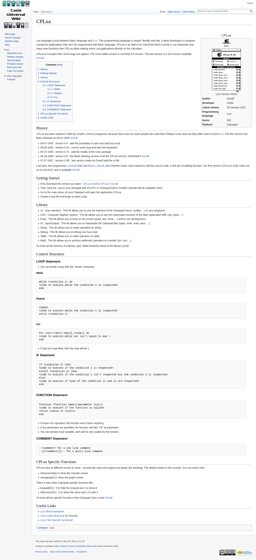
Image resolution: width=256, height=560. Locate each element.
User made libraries (51, 515)
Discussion (46, 11)
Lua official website (51, 511)
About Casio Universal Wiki (62, 552)
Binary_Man (95, 165)
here (38, 58)
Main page (10, 34)
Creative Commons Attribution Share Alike (78, 546)
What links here (14, 53)
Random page (11, 41)
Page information (15, 71)
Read (162, 11)
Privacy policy (41, 552)
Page (35, 11)
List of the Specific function (55, 520)
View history (188, 11)
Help (7, 45)
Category (42, 527)
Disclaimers (81, 552)
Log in (250, 3)
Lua (52, 527)
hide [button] (59, 65)
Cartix (71, 165)
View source (174, 11)
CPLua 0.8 (89, 183)
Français (11, 79)
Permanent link (14, 67)
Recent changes (13, 37)
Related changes (15, 57)
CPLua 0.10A (108, 183)
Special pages (14, 60)
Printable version (15, 64)
